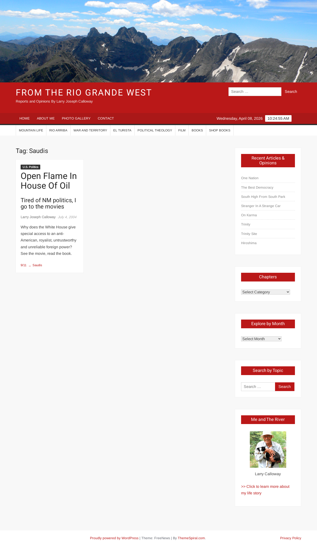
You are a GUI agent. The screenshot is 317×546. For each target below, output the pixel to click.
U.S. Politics (30, 167)
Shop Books (219, 130)
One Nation (250, 178)
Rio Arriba (58, 130)
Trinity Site (249, 234)
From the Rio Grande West (84, 92)
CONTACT (106, 118)
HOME (24, 118)
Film (182, 130)
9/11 (23, 265)
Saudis (37, 265)
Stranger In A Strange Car (261, 206)
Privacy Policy (290, 538)
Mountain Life (31, 130)
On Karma (249, 215)
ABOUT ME (46, 118)
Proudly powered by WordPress (114, 538)
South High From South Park (263, 197)
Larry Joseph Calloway (38, 217)
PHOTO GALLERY (76, 118)
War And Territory (90, 130)
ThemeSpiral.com (191, 538)
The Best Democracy (257, 187)
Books (197, 130)
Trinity (245, 224)
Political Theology (155, 130)
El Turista (122, 130)
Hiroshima (249, 243)
